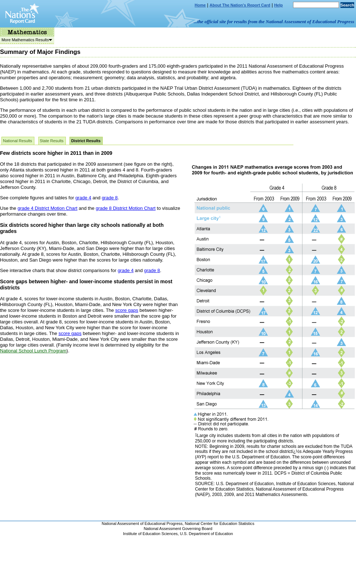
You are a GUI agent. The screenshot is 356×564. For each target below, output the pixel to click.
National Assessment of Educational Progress (142, 523)
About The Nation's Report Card (239, 5)
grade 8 (110, 197)
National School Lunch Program (33, 350)
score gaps (126, 310)
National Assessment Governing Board (178, 528)
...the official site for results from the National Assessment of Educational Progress (274, 21)
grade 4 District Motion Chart (47, 208)
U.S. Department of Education (206, 533)
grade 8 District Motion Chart (125, 208)
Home (200, 5)
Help (278, 5)
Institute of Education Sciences (150, 533)
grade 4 (83, 197)
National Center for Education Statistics (219, 523)
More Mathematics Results (26, 40)
